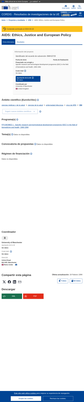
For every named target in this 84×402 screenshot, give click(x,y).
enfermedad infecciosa (54, 105)
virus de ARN (71, 105)
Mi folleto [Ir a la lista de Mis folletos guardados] (76, 281)
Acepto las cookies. (26, 398)
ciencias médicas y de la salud (13, 105)
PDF (35, 296)
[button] (73, 7)
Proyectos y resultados (17, 20)
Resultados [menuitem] (20, 42)
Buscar (80, 7)
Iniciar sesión (66, 7)
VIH (80, 105)
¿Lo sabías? (35, 1)
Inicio (4, 20)
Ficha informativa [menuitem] (8, 42)
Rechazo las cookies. (58, 398)
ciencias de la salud (35, 105)
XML (13, 296)
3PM (29, 20)
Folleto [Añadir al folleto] (62, 280)
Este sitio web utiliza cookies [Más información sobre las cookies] (25, 393)
